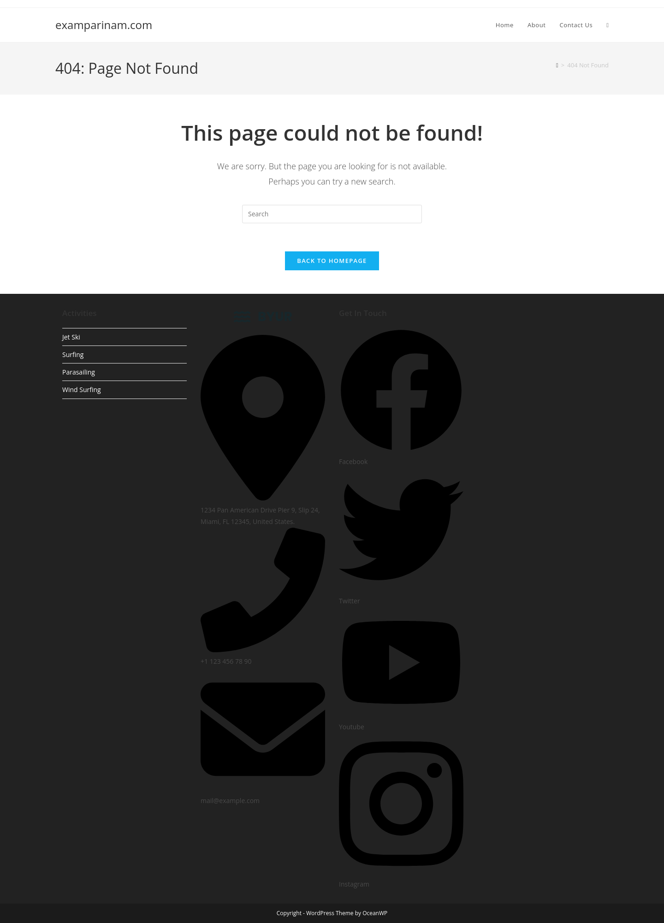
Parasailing (78, 372)
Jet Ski (71, 337)
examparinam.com (103, 24)
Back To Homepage (332, 260)
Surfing (72, 354)
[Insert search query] (332, 214)
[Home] (557, 65)
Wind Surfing (81, 389)
